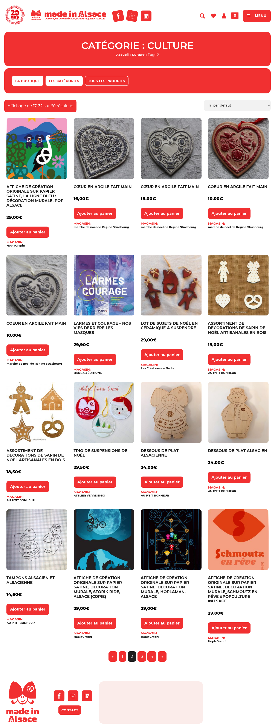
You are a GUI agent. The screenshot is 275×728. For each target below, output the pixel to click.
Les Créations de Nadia (157, 368)
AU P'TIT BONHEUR (222, 373)
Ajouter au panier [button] (27, 232)
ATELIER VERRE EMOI (89, 495)
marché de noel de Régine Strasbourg (101, 227)
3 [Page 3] (142, 656)
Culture (138, 55)
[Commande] (237, 105)
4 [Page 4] (152, 656)
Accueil (122, 55)
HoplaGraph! (16, 245)
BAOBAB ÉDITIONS (88, 373)
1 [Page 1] (122, 656)
